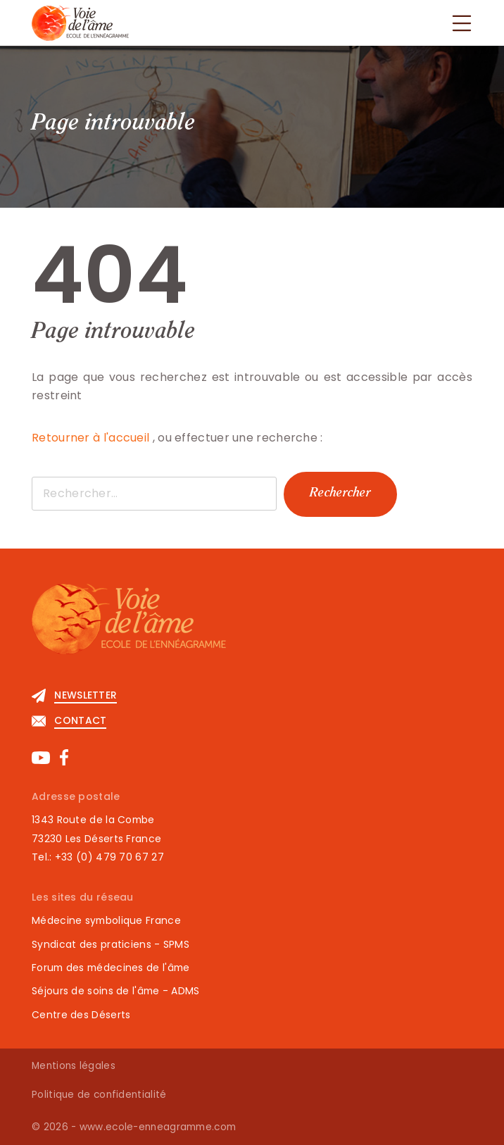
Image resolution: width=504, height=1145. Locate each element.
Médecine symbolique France (106, 920)
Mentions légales (73, 1065)
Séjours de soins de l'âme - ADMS (116, 991)
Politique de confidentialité (99, 1094)
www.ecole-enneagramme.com (158, 1127)
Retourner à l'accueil (92, 438)
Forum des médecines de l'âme (110, 968)
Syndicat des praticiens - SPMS (110, 944)
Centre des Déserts (81, 1015)
